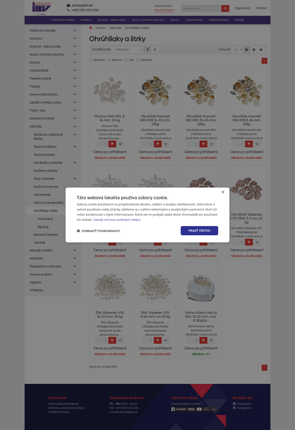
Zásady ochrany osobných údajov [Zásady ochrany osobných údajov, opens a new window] (117, 219)
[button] (98, 231)
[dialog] (147, 215)
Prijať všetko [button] (199, 230)
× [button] (222, 192)
